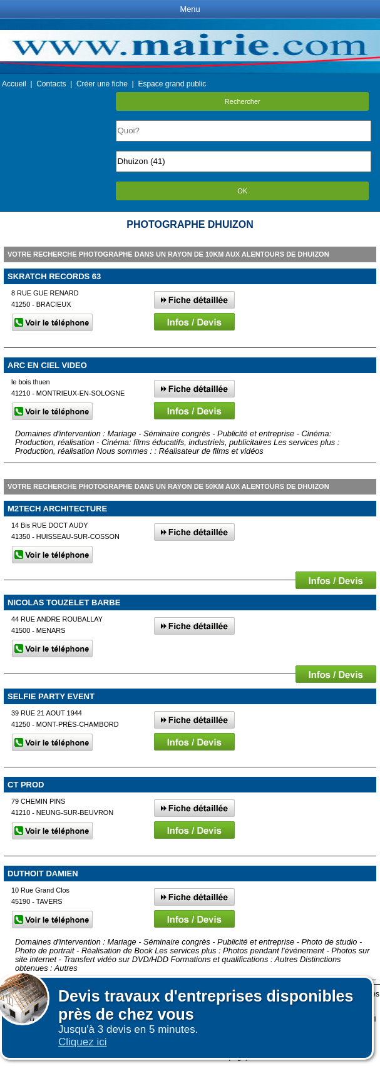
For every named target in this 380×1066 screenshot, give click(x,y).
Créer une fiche (102, 83)
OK (242, 191)
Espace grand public (172, 83)
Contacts (51, 83)
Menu (190, 9)
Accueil (14, 83)
